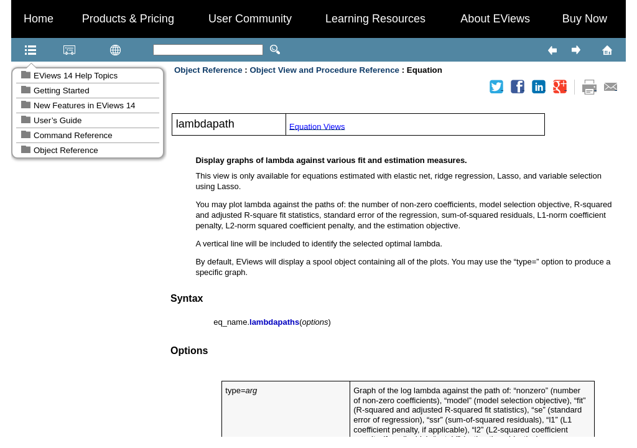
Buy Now (584, 18)
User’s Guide (57, 120)
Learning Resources (375, 18)
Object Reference (66, 150)
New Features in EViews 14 (84, 105)
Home (38, 18)
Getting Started (62, 90)
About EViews (495, 18)
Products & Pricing (128, 18)
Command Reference (73, 135)
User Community (250, 18)
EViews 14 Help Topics (76, 75)
